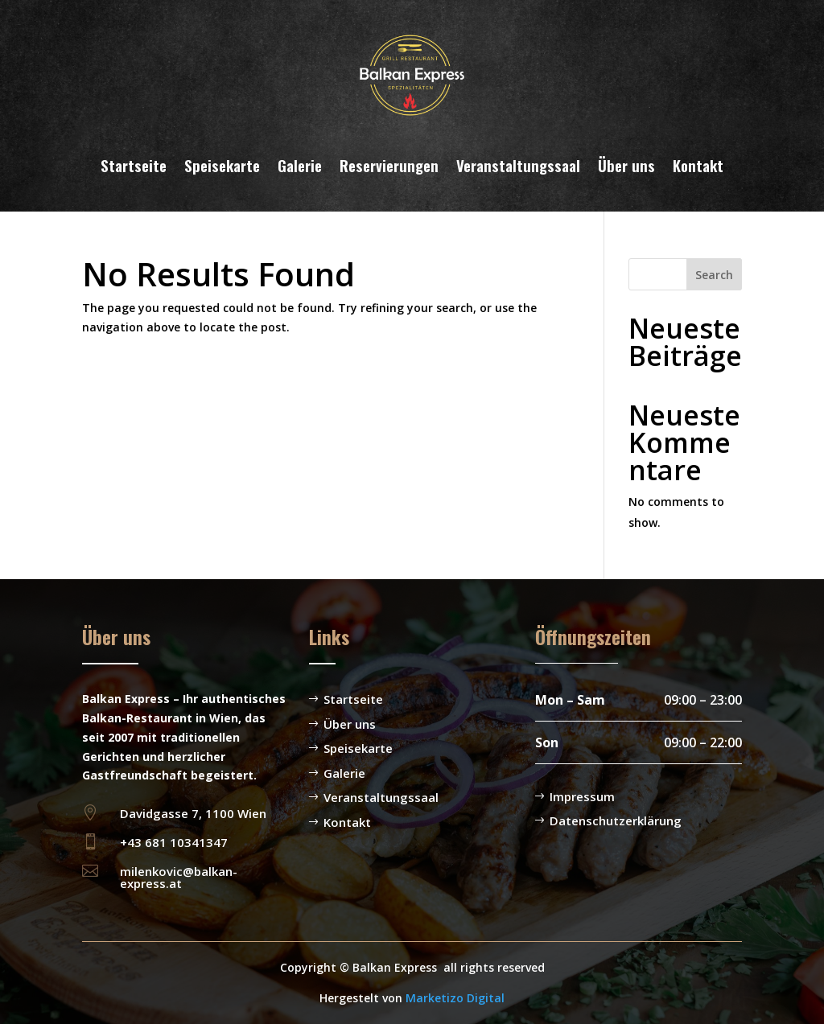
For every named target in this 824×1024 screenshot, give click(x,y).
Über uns (626, 165)
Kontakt (698, 165)
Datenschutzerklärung (616, 820)
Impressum (582, 796)
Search (714, 274)
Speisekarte (222, 165)
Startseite (134, 165)
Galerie (300, 165)
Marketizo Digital (455, 997)
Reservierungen (389, 165)
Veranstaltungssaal (518, 165)
